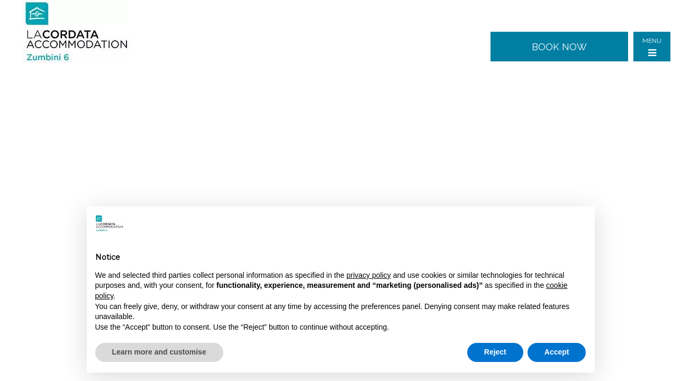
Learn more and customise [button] (159, 352)
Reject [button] (495, 352)
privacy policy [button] (369, 275)
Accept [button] (556, 352)
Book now (559, 46)
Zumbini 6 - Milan (84, 32)
